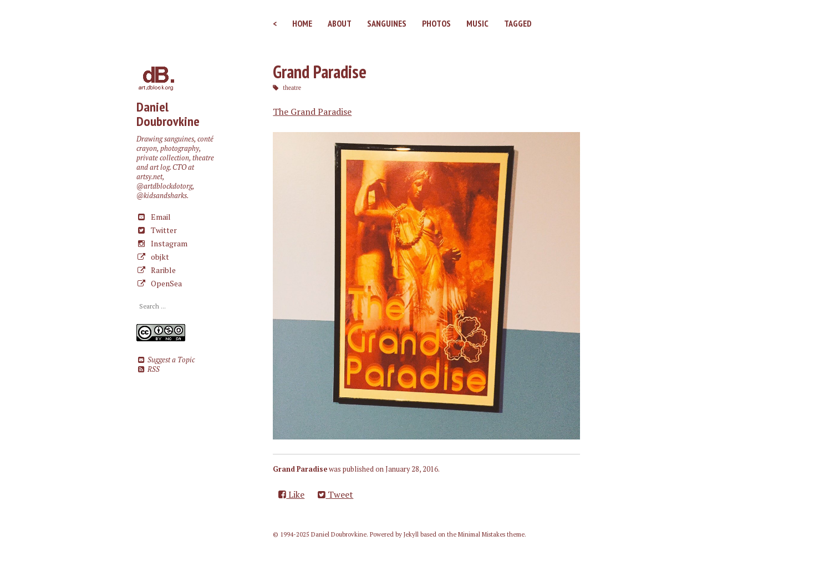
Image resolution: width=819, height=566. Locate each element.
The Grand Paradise (312, 111)
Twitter (156, 230)
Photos (436, 23)
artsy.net (149, 176)
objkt (152, 256)
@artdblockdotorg (164, 186)
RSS (147, 369)
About (340, 23)
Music (477, 23)
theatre (292, 87)
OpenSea (159, 283)
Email (153, 216)
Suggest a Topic (165, 360)
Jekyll (411, 534)
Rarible (156, 270)
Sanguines (386, 23)
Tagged (518, 23)
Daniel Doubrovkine (168, 114)
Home (302, 23)
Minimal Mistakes (481, 534)
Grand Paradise (320, 71)
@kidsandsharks (161, 195)
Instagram (161, 243)
